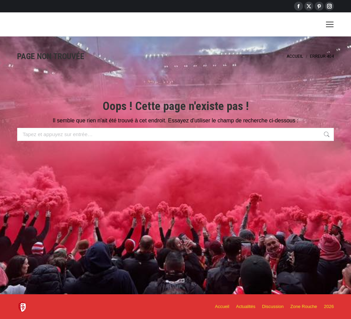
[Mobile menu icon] (330, 24)
